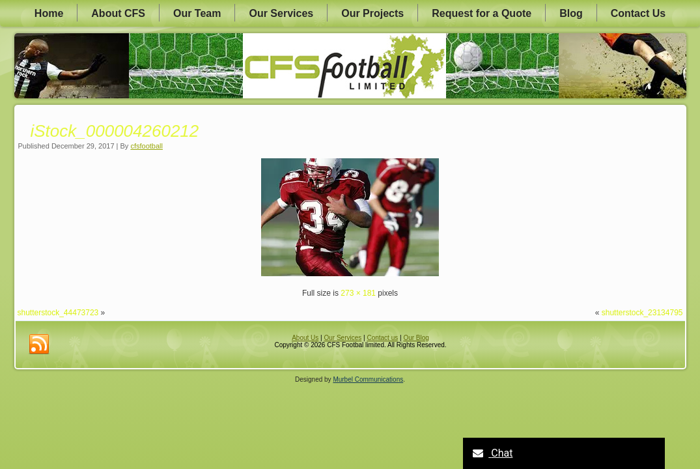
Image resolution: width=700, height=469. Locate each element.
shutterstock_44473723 (58, 312)
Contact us (382, 337)
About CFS (118, 13)
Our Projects (372, 13)
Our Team (197, 13)
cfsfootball (146, 146)
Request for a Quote (481, 13)
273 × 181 (358, 293)
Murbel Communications (368, 379)
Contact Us (638, 13)
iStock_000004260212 (115, 131)
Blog (571, 13)
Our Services (281, 13)
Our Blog (415, 337)
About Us (305, 337)
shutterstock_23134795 (642, 312)
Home (49, 13)
